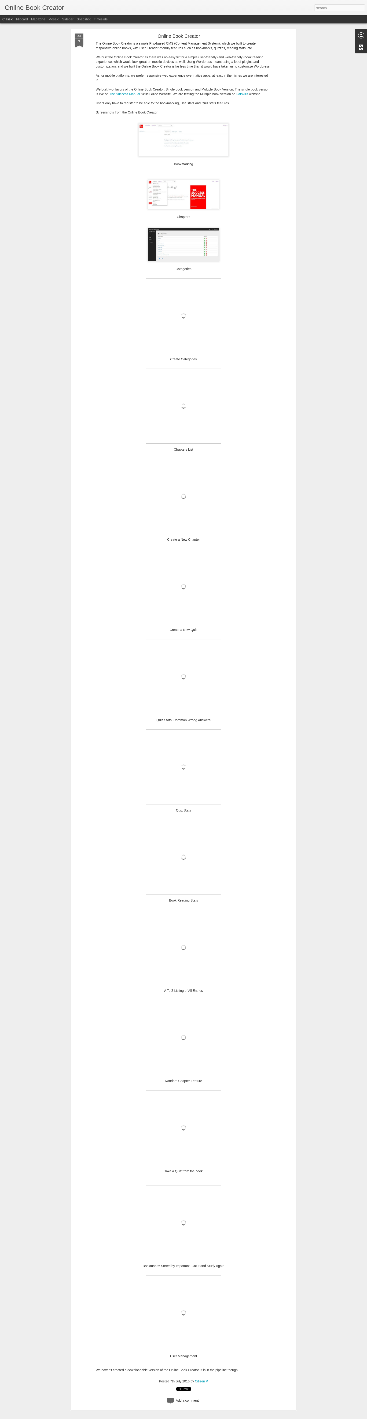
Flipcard (22, 19)
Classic (7, 19)
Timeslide (101, 19)
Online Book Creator (179, 36)
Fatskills (242, 94)
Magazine (38, 19)
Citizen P (201, 1381)
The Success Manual (124, 94)
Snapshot (84, 19)
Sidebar (67, 19)
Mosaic (53, 19)
